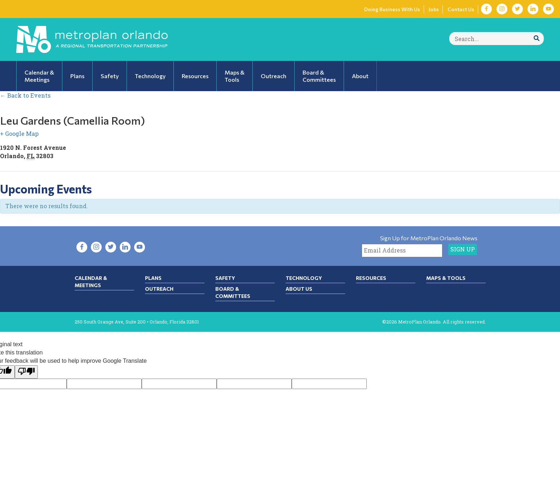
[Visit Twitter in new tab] (517, 9)
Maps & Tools (446, 278)
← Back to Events (25, 95)
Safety (225, 278)
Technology (304, 278)
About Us (299, 289)
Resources (371, 278)
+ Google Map (19, 133)
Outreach (159, 289)
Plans (153, 278)
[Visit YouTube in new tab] (548, 9)
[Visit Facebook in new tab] (486, 9)
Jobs (434, 9)
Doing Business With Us (392, 9)
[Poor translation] (26, 372)
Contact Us (460, 9)
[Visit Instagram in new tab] (502, 9)
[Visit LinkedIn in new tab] (533, 9)
